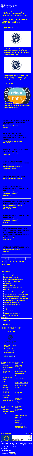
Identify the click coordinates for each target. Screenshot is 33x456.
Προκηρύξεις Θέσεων (20, 369)
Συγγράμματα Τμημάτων (5, 384)
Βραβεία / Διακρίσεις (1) (11, 302)
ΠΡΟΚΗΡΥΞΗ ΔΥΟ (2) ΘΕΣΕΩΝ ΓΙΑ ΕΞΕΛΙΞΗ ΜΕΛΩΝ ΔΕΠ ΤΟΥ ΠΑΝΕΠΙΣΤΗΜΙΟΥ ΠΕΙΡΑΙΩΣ (16, 122)
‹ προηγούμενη (14, 259)
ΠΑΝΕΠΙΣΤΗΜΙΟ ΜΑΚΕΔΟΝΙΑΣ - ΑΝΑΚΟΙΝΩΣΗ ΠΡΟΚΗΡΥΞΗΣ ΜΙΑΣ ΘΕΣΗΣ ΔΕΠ (16, 163)
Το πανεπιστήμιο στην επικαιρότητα (8, 412)
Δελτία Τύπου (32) (9, 285)
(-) (3, 331)
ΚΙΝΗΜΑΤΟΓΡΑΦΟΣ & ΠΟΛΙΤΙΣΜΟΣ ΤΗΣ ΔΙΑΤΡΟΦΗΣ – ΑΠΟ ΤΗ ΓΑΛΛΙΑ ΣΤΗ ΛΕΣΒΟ (16, 247)
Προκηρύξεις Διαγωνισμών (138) (13, 279)
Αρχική (4, 12)
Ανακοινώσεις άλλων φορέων (11, 13)
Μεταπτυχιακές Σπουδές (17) (13, 287)
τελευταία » (6, 264)
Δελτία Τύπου (5, 409)
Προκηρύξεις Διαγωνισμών (18, 366)
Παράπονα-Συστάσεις (21, 415)
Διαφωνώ (12, 453)
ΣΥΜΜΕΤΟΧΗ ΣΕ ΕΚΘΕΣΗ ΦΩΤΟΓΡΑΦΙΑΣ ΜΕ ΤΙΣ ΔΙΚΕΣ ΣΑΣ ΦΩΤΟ (15, 150)
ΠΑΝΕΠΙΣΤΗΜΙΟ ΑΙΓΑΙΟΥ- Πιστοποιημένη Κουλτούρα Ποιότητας (17, 106)
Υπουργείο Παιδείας (7, 377)
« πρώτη (5, 259)
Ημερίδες (17, 396)
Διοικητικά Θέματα (20, 373)
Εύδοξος (4, 381)
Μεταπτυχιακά (19, 375)
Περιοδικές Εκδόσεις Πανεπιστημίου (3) (16, 294)
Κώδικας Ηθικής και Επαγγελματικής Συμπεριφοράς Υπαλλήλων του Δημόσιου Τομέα (7, 392)
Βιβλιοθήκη (5, 365)
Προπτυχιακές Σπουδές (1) (12, 304)
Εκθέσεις (17, 390)
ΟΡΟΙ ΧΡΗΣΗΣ (17, 432)
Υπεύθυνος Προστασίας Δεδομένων (18, 419)
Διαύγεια (4, 379)
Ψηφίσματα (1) (8, 307)
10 (16, 261)
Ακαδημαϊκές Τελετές (20, 385)
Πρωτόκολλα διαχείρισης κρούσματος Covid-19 (7, 399)
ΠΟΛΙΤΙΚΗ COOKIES (26, 432)
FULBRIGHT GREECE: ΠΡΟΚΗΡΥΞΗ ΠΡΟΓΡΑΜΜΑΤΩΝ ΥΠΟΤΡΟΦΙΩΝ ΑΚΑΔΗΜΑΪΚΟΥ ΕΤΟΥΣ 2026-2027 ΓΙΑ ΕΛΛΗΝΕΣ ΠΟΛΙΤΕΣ (14, 136)
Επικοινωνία (18, 413)
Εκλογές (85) (7, 283)
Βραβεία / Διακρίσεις (20, 371)
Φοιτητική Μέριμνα (20, 378)
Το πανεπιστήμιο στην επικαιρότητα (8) (16, 292)
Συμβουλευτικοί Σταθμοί (6, 372)
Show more (4, 317)
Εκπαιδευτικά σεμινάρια (19, 393)
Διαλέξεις (17, 387)
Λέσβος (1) (7, 324)
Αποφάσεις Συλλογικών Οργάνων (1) (15, 300)
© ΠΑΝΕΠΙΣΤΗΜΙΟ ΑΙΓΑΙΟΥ (7, 432)
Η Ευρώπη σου (5, 387)
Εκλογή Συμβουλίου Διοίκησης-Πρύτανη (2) (17, 298)
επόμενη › (22, 261)
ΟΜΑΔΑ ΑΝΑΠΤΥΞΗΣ (6, 433)
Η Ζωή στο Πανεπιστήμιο (16, 12)
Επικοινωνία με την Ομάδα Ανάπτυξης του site (21, 428)
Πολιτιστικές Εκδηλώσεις (18, 399)
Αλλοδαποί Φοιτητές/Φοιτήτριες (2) (15, 296)
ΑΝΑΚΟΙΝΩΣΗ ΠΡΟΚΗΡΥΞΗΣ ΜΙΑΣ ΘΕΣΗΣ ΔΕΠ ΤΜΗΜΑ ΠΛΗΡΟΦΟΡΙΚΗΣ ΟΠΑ (16, 202)
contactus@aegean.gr (9, 352)
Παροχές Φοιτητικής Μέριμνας (7, 368)
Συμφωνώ (4, 453)
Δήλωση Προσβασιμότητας (20, 423)
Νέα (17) (6, 290)
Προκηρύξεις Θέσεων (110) (12, 281)
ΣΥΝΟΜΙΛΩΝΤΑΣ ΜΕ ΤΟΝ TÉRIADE (14, 176)
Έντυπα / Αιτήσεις (6, 374)
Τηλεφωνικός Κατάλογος (18, 410)
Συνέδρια (17, 402)
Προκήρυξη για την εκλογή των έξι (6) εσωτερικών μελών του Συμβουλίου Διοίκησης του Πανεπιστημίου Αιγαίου (16, 77)
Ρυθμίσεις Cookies (6, 450)
